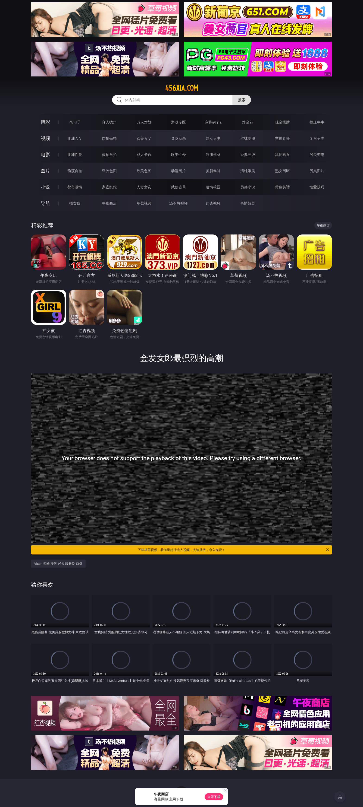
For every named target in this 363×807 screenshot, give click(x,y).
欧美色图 (144, 170)
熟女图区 (282, 170)
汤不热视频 (178, 203)
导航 (45, 203)
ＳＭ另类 (317, 138)
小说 (45, 187)
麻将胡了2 (213, 122)
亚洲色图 (109, 170)
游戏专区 (178, 122)
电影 (45, 154)
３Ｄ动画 (178, 138)
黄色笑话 (282, 187)
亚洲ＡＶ (74, 138)
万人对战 (144, 122)
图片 (45, 171)
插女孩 (74, 203)
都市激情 (74, 187)
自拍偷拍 (109, 138)
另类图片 (317, 170)
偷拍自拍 (109, 154)
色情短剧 (247, 203)
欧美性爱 (178, 154)
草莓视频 (144, 203)
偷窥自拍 (74, 170)
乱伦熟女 (282, 154)
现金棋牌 (282, 122)
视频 (45, 138)
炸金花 (247, 122)
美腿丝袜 (213, 170)
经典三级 (247, 154)
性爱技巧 (317, 187)
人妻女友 (144, 187)
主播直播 (282, 138)
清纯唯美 (247, 170)
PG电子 (75, 122)
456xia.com (181, 88)
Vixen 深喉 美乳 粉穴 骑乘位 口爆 (58, 563)
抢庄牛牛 (317, 122)
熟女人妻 (213, 138)
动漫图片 (178, 170)
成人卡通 (144, 154)
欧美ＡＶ (144, 138)
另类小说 (247, 187)
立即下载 (213, 796)
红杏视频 (213, 203)
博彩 (45, 122)
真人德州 (109, 122)
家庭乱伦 (109, 187)
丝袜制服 (247, 138)
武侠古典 (178, 187)
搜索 (241, 99)
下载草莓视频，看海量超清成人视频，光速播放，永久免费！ (234, 550)
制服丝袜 (213, 154)
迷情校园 (213, 187)
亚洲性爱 (74, 154)
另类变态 (317, 154)
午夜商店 (109, 203)
